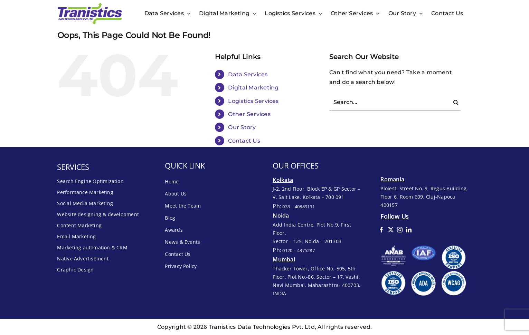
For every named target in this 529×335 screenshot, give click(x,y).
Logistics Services (253, 101)
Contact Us (244, 140)
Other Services (249, 114)
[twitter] (391, 229)
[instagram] (400, 229)
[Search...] (395, 102)
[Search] (456, 102)
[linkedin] (409, 229)
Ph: (293, 206)
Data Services (247, 74)
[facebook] (381, 229)
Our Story (242, 127)
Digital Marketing (253, 87)
